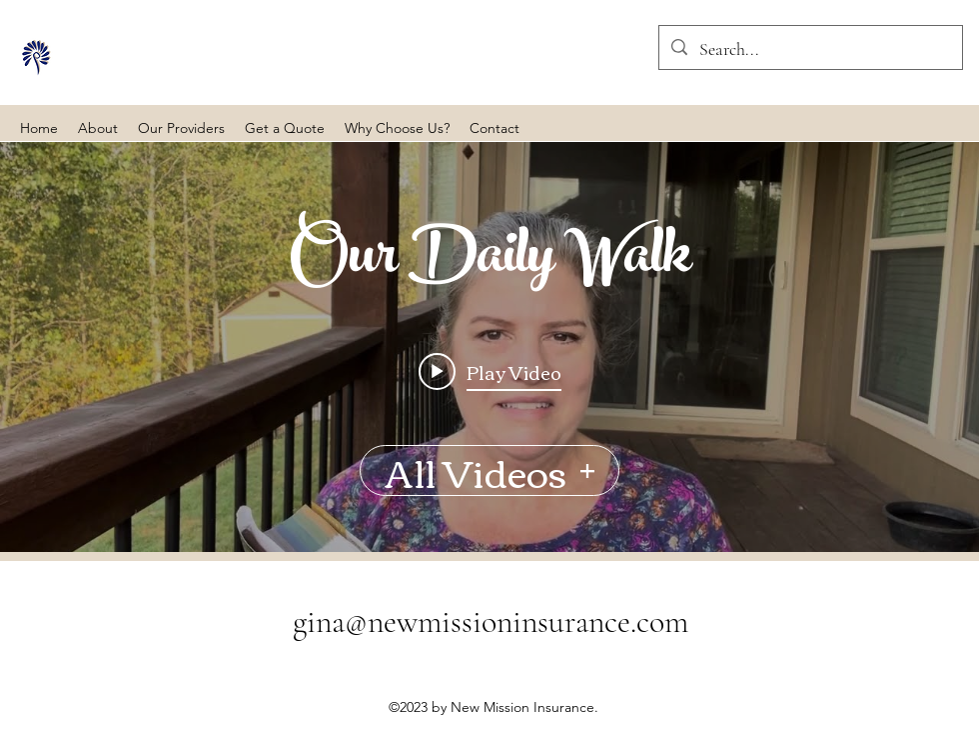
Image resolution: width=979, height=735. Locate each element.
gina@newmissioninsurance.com (490, 621)
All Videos (489, 470)
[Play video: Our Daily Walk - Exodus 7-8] (490, 371)
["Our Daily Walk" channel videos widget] (489, 347)
